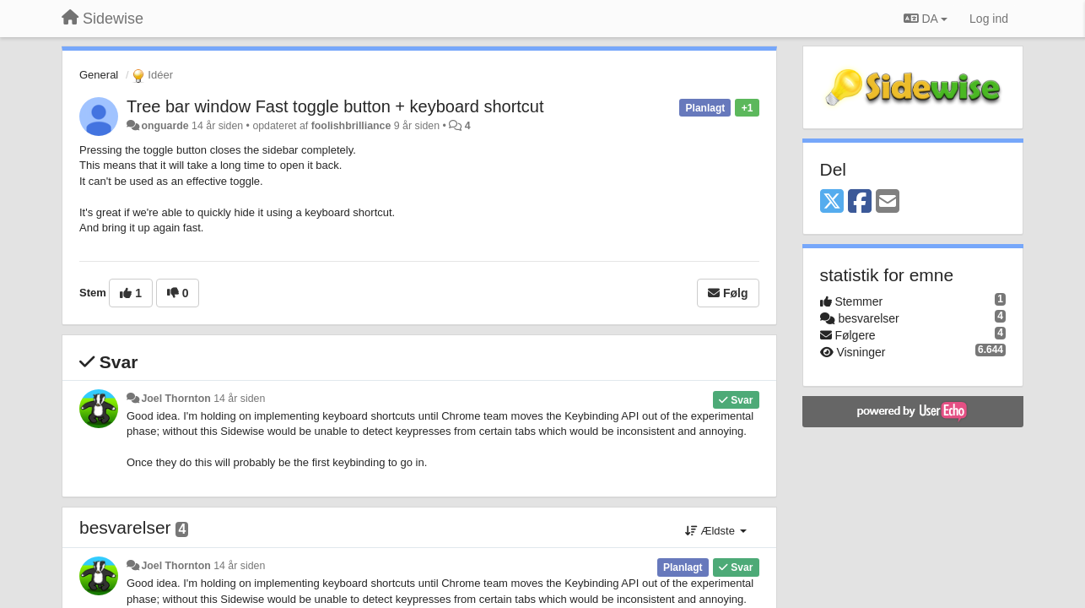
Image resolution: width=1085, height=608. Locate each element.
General (98, 74)
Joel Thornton (175, 398)
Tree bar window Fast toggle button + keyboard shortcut (335, 106)
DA (925, 18)
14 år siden (239, 398)
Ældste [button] (716, 530)
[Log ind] (989, 18)
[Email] (887, 202)
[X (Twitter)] (832, 202)
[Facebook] (860, 202)
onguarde (164, 126)
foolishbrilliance (351, 126)
